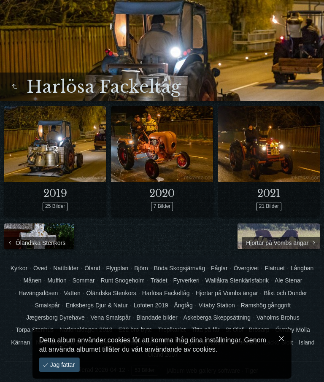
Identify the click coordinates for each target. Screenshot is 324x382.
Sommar (84, 280)
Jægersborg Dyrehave (55, 317)
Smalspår (47, 305)
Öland (92, 268)
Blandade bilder (156, 317)
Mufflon (57, 280)
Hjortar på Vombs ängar (226, 293)
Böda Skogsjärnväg (179, 268)
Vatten (72, 293)
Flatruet (274, 268)
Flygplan (117, 268)
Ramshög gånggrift (266, 305)
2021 (269, 193)
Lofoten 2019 (151, 305)
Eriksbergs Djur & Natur (97, 305)
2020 (162, 193)
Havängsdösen (38, 293)
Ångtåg (183, 305)
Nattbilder (65, 268)
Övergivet (246, 268)
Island (306, 342)
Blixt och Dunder (285, 293)
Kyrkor (19, 268)
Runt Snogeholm (123, 280)
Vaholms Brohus (278, 317)
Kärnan (20, 342)
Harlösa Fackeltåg (166, 293)
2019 (55, 193)
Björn (141, 268)
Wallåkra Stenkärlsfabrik (237, 280)
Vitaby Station (217, 305)
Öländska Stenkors (111, 293)
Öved (40, 268)
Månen (32, 280)
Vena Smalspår (111, 317)
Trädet (159, 280)
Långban (302, 268)
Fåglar (219, 268)
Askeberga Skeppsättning (217, 317)
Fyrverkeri (186, 280)
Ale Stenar (288, 280)
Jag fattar (62, 364)
